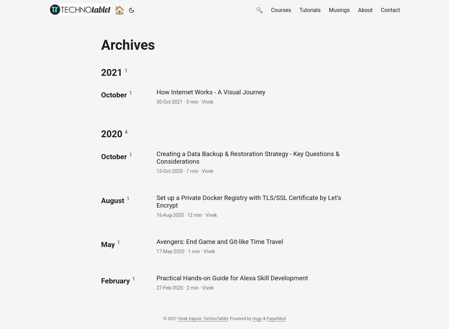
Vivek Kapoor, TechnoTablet (203, 318)
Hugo (257, 318)
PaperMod (276, 318)
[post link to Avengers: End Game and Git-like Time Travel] (251, 246)
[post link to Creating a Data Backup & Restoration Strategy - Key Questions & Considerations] (251, 162)
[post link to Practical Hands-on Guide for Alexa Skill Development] (251, 282)
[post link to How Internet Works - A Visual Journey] (251, 96)
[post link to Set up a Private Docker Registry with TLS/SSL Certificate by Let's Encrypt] (251, 206)
